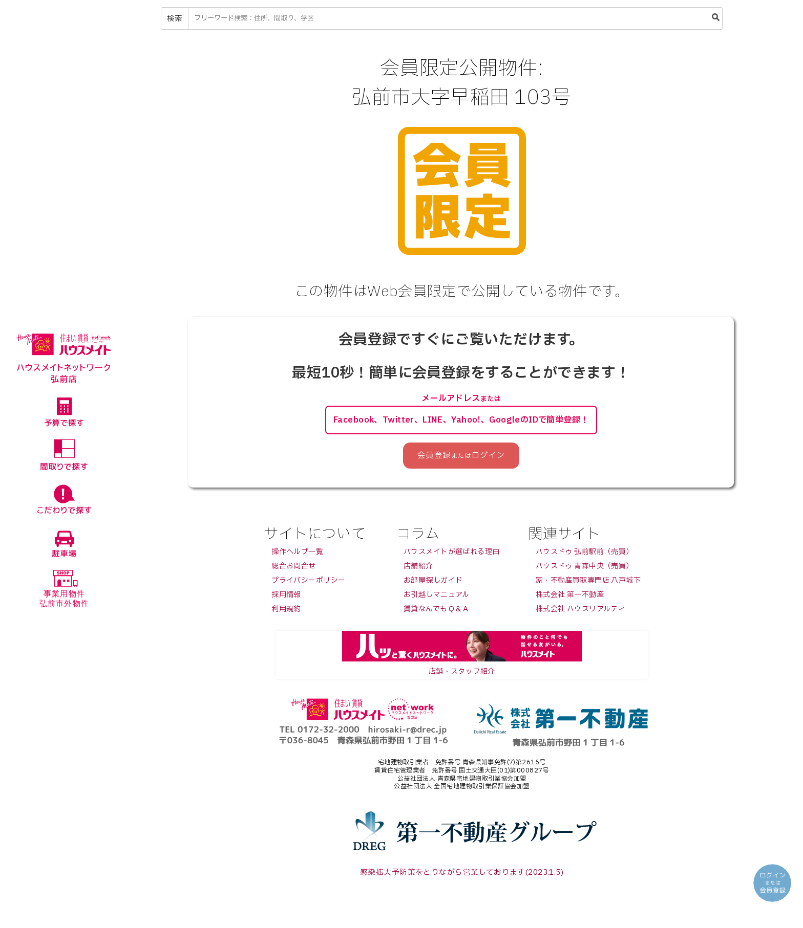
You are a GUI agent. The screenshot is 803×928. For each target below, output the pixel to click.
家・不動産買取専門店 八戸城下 (588, 583)
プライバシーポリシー (308, 583)
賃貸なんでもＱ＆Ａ (437, 611)
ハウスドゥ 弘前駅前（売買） (584, 554)
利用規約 (286, 611)
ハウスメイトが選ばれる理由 (451, 554)
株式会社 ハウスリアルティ (580, 611)
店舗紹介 (418, 568)
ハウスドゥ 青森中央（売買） (584, 568)
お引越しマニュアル (437, 597)
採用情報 (286, 597)
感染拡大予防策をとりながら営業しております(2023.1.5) (461, 874)
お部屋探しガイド (433, 583)
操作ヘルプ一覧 (297, 554)
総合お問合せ (293, 568)
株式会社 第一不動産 (570, 597)
